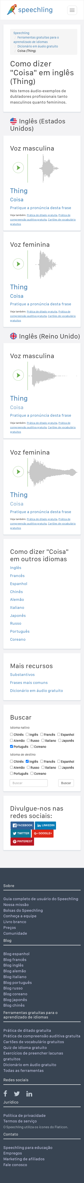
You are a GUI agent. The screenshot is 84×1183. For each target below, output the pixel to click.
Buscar (66, 783)
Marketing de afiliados (24, 1158)
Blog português (17, 982)
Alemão (17, 599)
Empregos (12, 1153)
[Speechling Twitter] (20, 1094)
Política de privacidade (24, 1115)
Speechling (21, 33)
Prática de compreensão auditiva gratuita (41, 1036)
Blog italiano (14, 976)
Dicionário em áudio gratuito (37, 46)
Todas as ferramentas (23, 1070)
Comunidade (15, 933)
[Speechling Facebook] (8, 1094)
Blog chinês (14, 1005)
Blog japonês (15, 999)
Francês (17, 575)
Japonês (18, 615)
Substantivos (22, 674)
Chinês (16, 591)
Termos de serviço (20, 1121)
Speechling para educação (27, 1147)
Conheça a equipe (20, 916)
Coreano (18, 639)
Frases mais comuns (29, 682)
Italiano (17, 607)
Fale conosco (15, 1164)
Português (20, 631)
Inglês (15, 567)
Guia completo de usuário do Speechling (40, 898)
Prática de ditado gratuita (27, 1030)
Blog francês (14, 959)
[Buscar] (29, 783)
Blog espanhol (16, 953)
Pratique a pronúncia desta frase (40, 207)
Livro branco (14, 921)
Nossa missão (16, 904)
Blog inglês (13, 965)
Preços (9, 927)
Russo (15, 623)
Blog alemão (14, 971)
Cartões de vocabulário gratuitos (33, 1041)
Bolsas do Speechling (23, 910)
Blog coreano (15, 993)
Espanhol (18, 583)
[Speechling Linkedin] (32, 1094)
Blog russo (13, 988)
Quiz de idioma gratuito (25, 1047)
